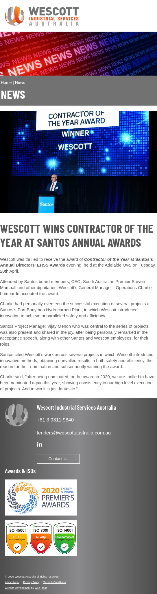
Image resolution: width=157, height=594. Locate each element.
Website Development (17, 587)
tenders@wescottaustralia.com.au (74, 433)
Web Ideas (41, 587)
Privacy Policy (31, 582)
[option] (78, 162)
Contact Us (59, 458)
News (20, 82)
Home (6, 82)
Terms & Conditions (54, 582)
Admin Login (12, 582)
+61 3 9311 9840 (55, 420)
